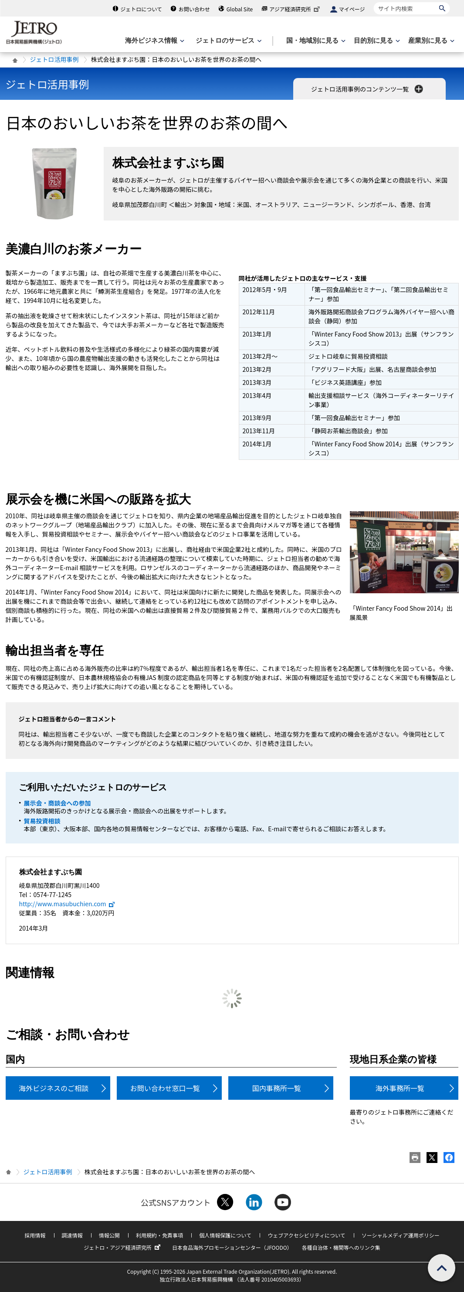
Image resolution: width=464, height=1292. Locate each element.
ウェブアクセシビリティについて (306, 1235)
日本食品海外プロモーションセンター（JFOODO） (232, 1247)
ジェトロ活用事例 (54, 59)
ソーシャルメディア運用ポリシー (401, 1235)
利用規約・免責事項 (159, 1235)
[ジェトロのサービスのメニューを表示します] (228, 41)
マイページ (352, 9)
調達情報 (72, 1235)
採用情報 (34, 1235)
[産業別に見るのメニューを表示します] (430, 41)
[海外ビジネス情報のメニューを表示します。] (154, 41)
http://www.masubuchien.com (67, 903)
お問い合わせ (194, 9)
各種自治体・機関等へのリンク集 (341, 1247)
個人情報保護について (225, 1235)
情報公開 (109, 1235)
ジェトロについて (141, 9)
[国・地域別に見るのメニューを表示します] (315, 41)
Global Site (240, 9)
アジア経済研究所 (295, 9)
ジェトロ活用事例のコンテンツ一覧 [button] (368, 89)
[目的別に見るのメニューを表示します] (376, 41)
